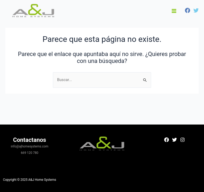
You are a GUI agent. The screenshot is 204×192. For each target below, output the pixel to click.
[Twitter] (196, 10)
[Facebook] (187, 10)
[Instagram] (182, 139)
